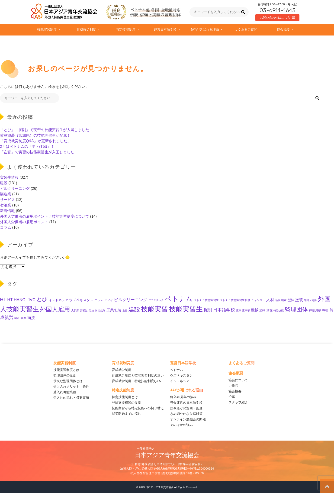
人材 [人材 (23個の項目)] (270, 300)
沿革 (231, 397)
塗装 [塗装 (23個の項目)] (299, 300)
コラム (5, 227)
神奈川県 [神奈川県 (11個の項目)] (315, 310)
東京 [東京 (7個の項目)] (238, 310)
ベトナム (176, 370)
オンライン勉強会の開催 (188, 419)
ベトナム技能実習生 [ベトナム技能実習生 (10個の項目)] (206, 300)
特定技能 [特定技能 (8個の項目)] (278, 310)
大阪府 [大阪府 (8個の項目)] (75, 310)
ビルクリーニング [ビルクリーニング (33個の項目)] (130, 299)
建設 (3, 183)
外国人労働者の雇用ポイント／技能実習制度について (44, 216)
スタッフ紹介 (238, 402)
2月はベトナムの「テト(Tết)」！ (27, 146)
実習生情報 (9, 177)
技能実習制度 (47, 29)
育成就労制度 (87, 29)
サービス (7, 200)
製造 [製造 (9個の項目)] (17, 318)
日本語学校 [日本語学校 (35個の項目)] (224, 309)
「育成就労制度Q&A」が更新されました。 (35, 141)
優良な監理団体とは (68, 381)
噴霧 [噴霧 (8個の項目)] (283, 300)
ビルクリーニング (15, 188)
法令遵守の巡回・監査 (186, 408)
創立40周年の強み (183, 397)
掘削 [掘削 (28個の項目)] (208, 310)
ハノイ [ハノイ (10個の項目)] (109, 300)
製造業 (5, 194)
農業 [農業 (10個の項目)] (23, 318)
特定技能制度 (126, 29)
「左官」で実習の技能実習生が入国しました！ (39, 152)
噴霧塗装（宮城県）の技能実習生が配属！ (35, 135)
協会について (238, 380)
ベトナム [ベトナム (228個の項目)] (179, 299)
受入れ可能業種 (64, 392)
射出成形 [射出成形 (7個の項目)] (100, 310)
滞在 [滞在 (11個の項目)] (270, 310)
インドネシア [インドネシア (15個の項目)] (58, 300)
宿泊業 (5, 205)
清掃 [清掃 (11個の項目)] (262, 310)
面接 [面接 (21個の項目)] (31, 318)
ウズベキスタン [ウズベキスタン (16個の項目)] (81, 300)
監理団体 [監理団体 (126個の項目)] (296, 309)
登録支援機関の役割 (126, 402)
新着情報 (7, 211)
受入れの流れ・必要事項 (71, 398)
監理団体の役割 (64, 375)
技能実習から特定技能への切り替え (138, 408)
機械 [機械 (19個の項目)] (254, 310)
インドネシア (179, 381)
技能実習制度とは (66, 370)
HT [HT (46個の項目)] (3, 299)
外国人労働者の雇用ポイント (24, 222)
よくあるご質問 (245, 29)
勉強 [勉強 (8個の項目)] (277, 300)
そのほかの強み (181, 425)
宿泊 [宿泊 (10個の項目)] (91, 310)
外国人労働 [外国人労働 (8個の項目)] (310, 300)
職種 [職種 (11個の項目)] (325, 310)
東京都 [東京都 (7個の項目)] (246, 310)
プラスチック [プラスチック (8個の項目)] (156, 300)
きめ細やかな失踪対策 (186, 414)
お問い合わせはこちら (277, 17)
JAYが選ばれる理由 (205, 29)
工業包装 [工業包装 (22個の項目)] (113, 310)
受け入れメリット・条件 (71, 386)
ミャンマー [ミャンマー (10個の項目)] (258, 300)
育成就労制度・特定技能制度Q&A (136, 381)
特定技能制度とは (125, 397)
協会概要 (284, 29)
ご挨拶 (233, 385)
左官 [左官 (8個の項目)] (124, 310)
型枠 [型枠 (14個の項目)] (291, 300)
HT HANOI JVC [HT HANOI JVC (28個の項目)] (21, 299)
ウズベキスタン (181, 375)
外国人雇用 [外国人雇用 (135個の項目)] (55, 309)
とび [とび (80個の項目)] (42, 299)
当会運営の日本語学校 (186, 402)
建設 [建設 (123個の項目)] (134, 309)
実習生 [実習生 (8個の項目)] (83, 310)
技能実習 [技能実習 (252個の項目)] (154, 309)
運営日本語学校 (165, 29)
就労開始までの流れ (126, 414)
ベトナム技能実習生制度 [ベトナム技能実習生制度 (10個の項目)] (235, 300)
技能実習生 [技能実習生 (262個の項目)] (186, 309)
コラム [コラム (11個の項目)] (99, 300)
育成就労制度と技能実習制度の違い (138, 375)
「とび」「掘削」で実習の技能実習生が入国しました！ (46, 130)
